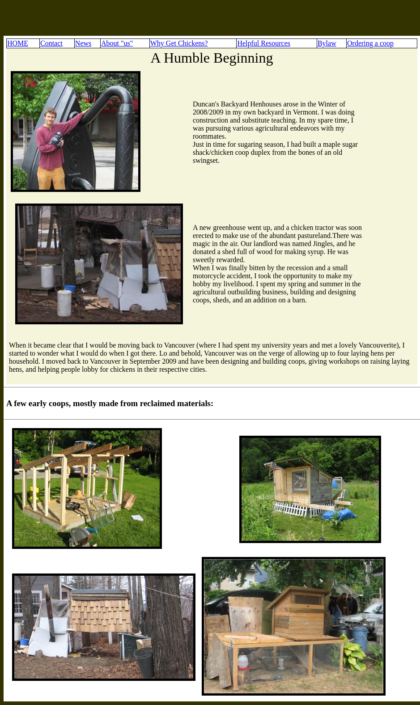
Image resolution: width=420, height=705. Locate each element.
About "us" (117, 43)
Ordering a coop (370, 43)
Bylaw (327, 43)
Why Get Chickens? (179, 43)
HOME (17, 43)
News (83, 43)
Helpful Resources (263, 43)
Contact (51, 43)
